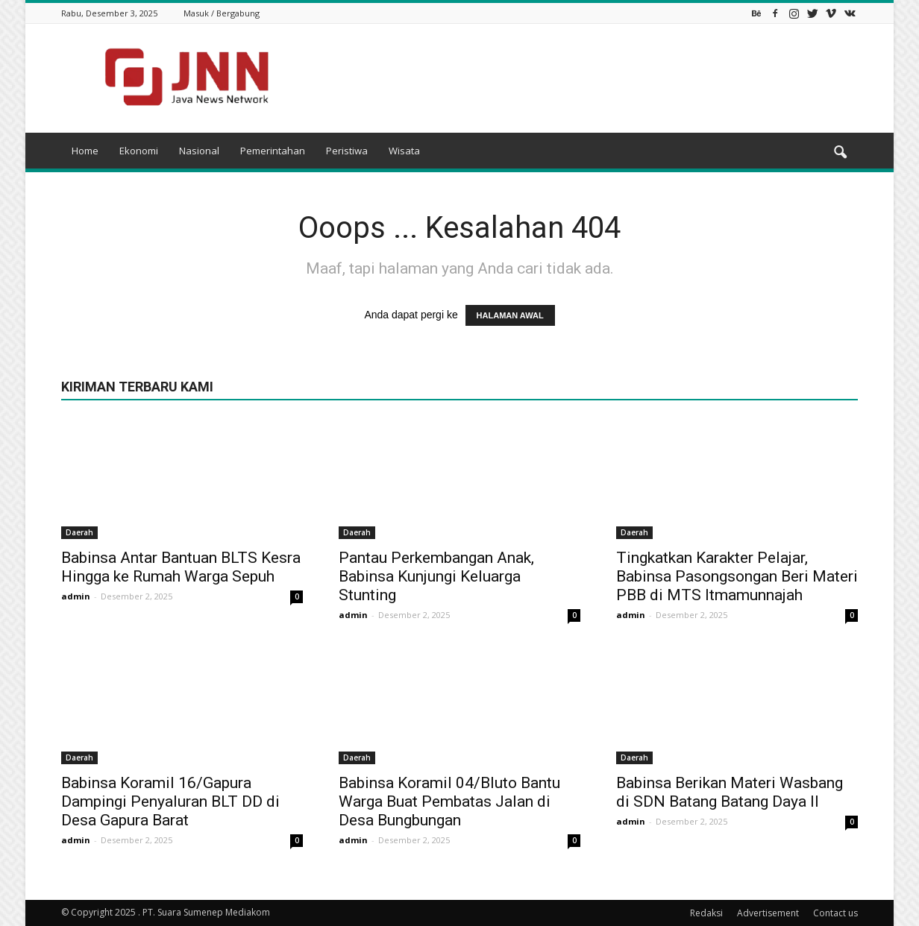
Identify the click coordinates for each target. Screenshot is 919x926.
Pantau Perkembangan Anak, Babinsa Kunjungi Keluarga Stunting (436, 576)
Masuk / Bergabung (222, 13)
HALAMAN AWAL (510, 315)
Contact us (835, 913)
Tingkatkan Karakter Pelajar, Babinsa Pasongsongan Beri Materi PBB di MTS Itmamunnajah (737, 576)
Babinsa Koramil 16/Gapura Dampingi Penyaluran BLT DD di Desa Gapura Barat (170, 801)
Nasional (199, 150)
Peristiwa (347, 150)
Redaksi (706, 913)
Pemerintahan (272, 150)
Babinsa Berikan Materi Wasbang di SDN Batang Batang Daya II (729, 792)
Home (85, 150)
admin (75, 596)
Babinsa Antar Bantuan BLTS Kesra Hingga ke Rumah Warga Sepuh (181, 567)
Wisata (404, 150)
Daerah (79, 532)
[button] (840, 153)
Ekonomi (138, 150)
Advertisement (768, 913)
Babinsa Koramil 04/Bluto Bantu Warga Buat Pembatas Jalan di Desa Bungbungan (449, 801)
